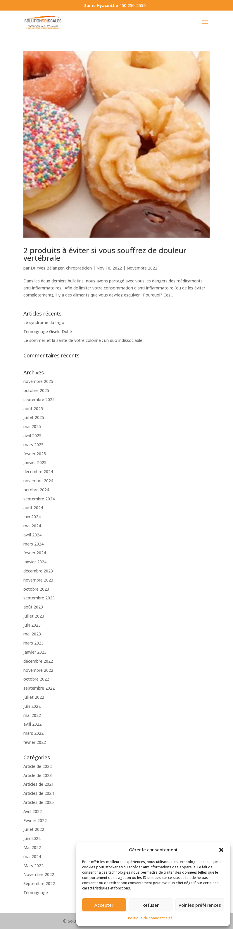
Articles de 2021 (38, 784)
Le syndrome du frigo (43, 322)
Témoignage (35, 892)
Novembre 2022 (142, 268)
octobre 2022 (36, 679)
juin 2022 (32, 706)
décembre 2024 (38, 471)
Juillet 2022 (33, 829)
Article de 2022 (37, 766)
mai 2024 (32, 526)
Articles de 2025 (38, 802)
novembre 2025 (38, 381)
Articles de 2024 (38, 793)
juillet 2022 (33, 697)
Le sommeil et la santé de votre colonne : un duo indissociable (82, 340)
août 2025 (33, 408)
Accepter (103, 905)
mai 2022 (32, 715)
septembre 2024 (39, 499)
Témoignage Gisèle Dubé (47, 331)
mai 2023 (32, 634)
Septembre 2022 (39, 883)
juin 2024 (32, 516)
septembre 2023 (39, 598)
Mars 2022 (33, 865)
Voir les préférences (200, 905)
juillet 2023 (33, 616)
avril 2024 (32, 535)
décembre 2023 (38, 571)
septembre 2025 (39, 399)
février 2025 (34, 453)
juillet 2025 (33, 417)
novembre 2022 (38, 670)
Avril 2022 (32, 811)
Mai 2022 (32, 847)
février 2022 (34, 742)
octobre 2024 (36, 489)
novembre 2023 (38, 580)
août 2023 (33, 607)
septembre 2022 (39, 688)
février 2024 (34, 552)
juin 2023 (32, 625)
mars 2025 (33, 444)
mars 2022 (33, 733)
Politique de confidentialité (150, 918)
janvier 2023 (34, 652)
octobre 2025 (36, 390)
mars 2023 (33, 643)
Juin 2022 (32, 838)
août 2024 (33, 507)
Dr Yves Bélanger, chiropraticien (61, 268)
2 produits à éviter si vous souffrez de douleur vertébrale (105, 254)
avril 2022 (32, 724)
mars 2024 (33, 544)
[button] (221, 850)
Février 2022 (35, 820)
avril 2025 (32, 435)
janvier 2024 (34, 562)
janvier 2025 (34, 462)
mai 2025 (32, 426)
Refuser (150, 905)
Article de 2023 (37, 775)
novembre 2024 (38, 480)
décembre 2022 (38, 661)
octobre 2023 (36, 589)
